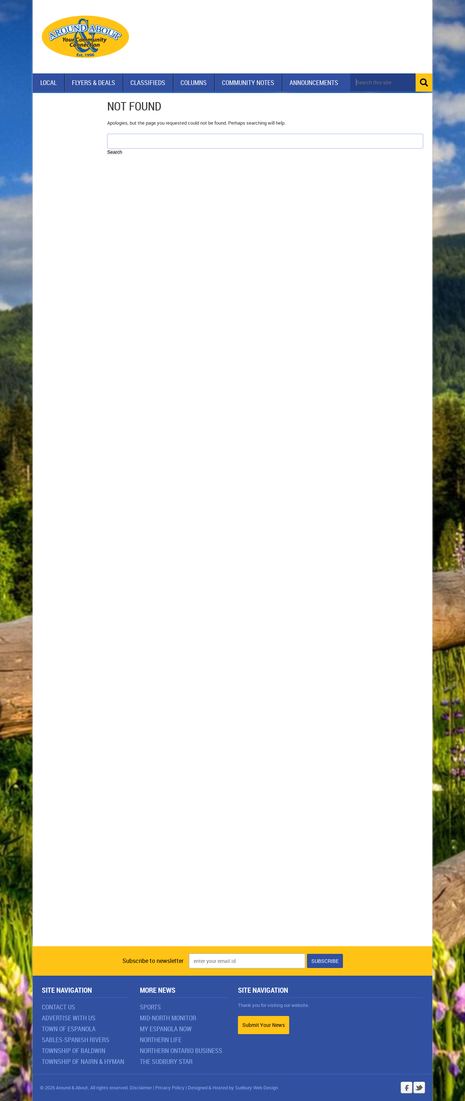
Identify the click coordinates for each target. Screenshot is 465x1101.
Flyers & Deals (93, 82)
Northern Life (161, 1039)
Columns (194, 82)
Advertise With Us (69, 1017)
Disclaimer (141, 1087)
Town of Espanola (69, 1028)
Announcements (314, 82)
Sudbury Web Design (256, 1087)
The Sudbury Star (166, 1061)
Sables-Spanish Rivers (75, 1039)
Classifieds (147, 82)
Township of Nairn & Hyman (83, 1061)
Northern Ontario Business (181, 1050)
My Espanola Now (166, 1028)
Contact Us (58, 1007)
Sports (150, 1007)
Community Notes (248, 82)
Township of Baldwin (73, 1050)
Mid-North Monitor (168, 1017)
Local (48, 82)
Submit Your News (263, 1024)
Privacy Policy (170, 1087)
